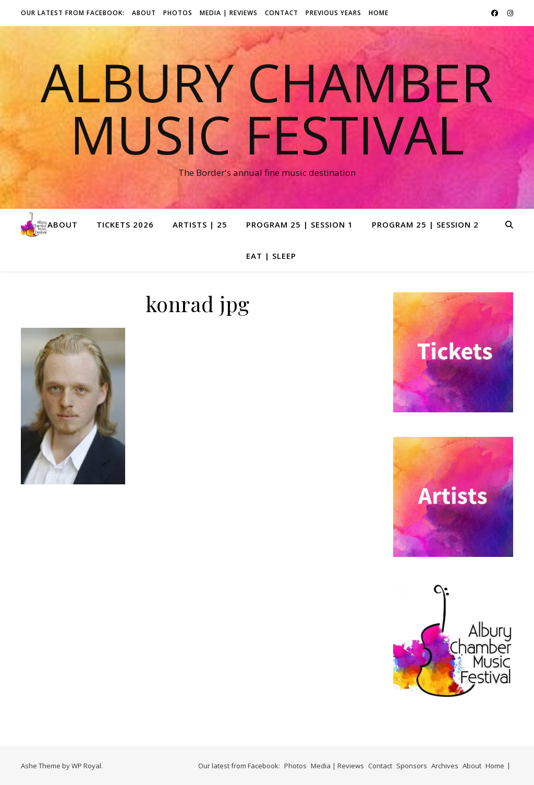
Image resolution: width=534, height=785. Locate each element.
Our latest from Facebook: (73, 12)
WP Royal (86, 765)
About (144, 12)
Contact (281, 12)
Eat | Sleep (271, 256)
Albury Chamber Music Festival (267, 108)
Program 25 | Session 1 (299, 224)
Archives (444, 765)
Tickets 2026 (125, 224)
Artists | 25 (200, 224)
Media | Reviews (229, 12)
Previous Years (333, 12)
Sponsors (411, 765)
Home (379, 12)
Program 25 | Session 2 (425, 224)
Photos (177, 12)
